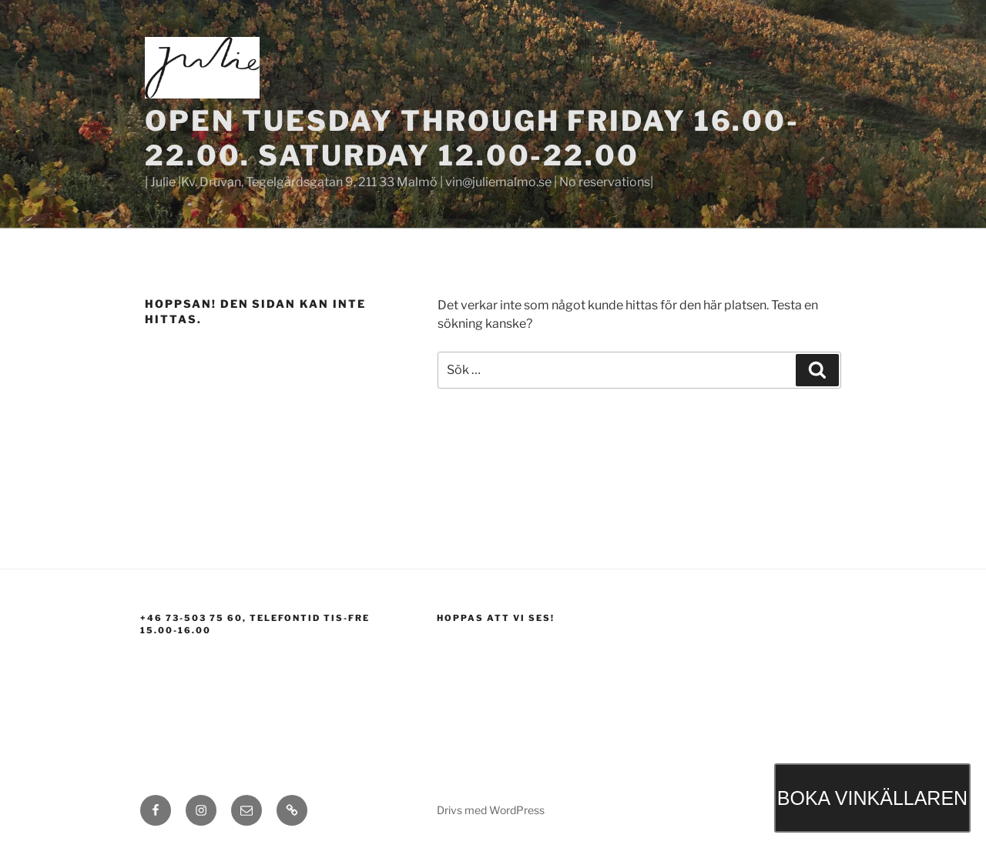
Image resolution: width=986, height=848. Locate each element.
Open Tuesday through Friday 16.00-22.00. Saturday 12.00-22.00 (472, 138)
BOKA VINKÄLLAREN (872, 798)
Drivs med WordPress (491, 809)
